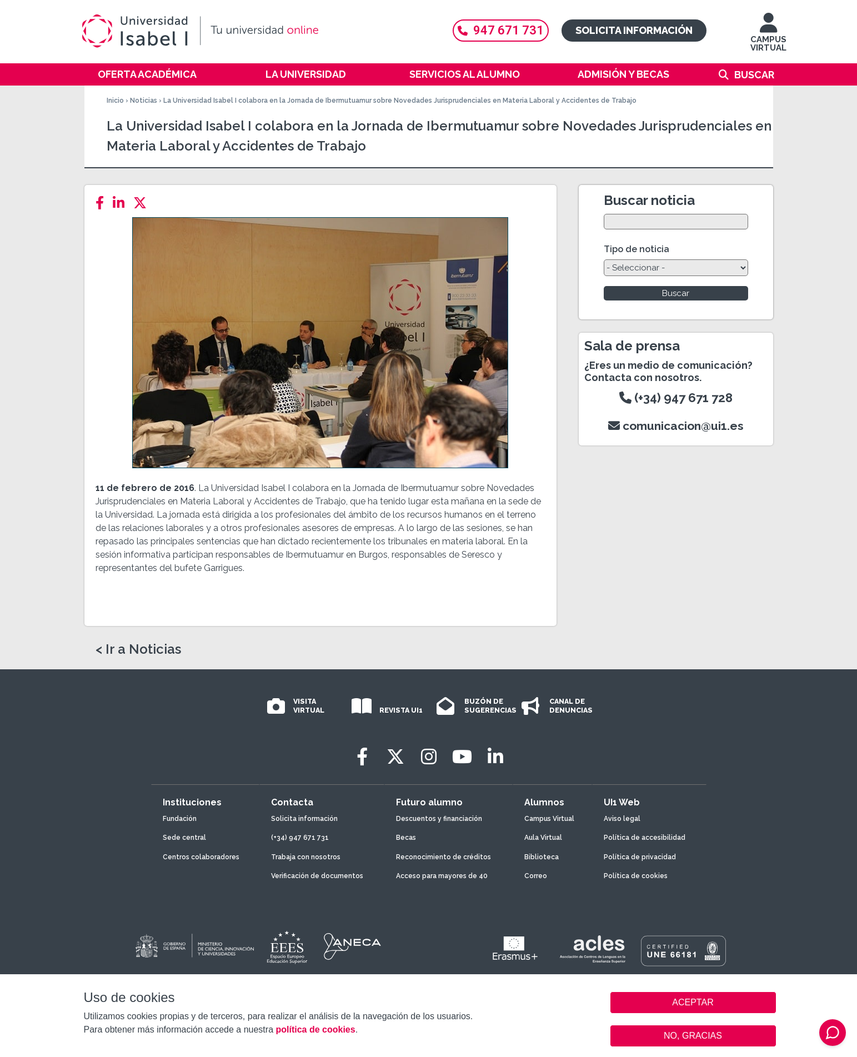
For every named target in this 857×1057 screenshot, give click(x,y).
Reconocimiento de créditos (443, 857)
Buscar (754, 75)
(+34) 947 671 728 (676, 397)
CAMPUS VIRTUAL (768, 37)
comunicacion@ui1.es (676, 426)
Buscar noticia (649, 200)
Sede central (184, 837)
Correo (535, 876)
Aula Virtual (543, 837)
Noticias (143, 100)
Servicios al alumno (464, 74)
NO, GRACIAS (693, 1035)
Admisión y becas (623, 74)
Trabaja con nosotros (305, 857)
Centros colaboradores (201, 857)
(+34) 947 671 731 (300, 837)
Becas (406, 837)
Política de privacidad (640, 857)
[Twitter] (143, 203)
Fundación (180, 819)
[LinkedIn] (122, 203)
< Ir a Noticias (138, 649)
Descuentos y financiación (439, 819)
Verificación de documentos (317, 876)
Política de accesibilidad (644, 837)
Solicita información (634, 30)
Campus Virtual (549, 819)
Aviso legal (622, 819)
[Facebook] (103, 203)
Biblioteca (541, 857)
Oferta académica (147, 74)
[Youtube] (462, 757)
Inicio (115, 100)
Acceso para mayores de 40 (442, 876)
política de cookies (315, 1029)
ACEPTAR (693, 1002)
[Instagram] (429, 757)
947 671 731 (501, 30)
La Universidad (305, 74)
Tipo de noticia (636, 249)
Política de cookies (636, 876)
